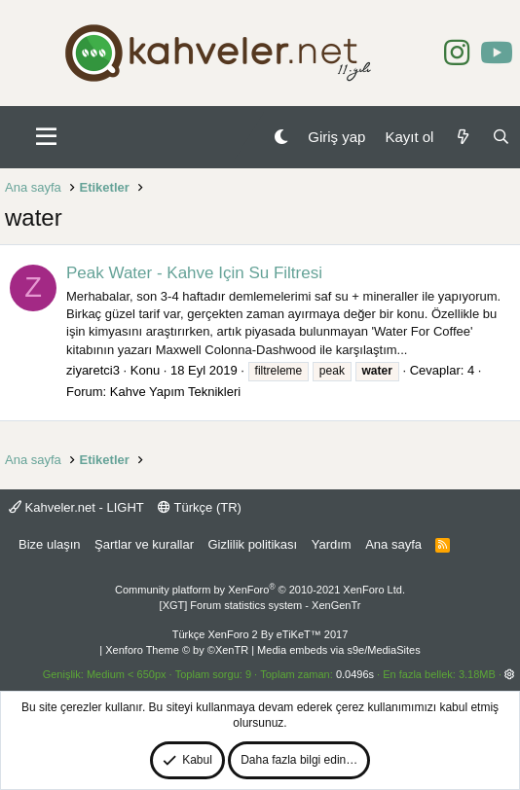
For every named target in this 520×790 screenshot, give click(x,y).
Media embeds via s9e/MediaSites (339, 650)
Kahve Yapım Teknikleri (175, 391)
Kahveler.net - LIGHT (76, 507)
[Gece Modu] (281, 137)
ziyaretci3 (93, 370)
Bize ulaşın (50, 544)
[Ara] (501, 137)
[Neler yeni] (462, 137)
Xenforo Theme (176, 650)
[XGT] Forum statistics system (260, 605)
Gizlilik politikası (252, 544)
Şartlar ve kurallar (144, 544)
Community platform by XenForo (260, 589)
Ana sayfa (393, 544)
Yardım (332, 544)
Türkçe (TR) (199, 507)
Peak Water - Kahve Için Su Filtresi (194, 273)
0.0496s (355, 674)
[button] (46, 137)
